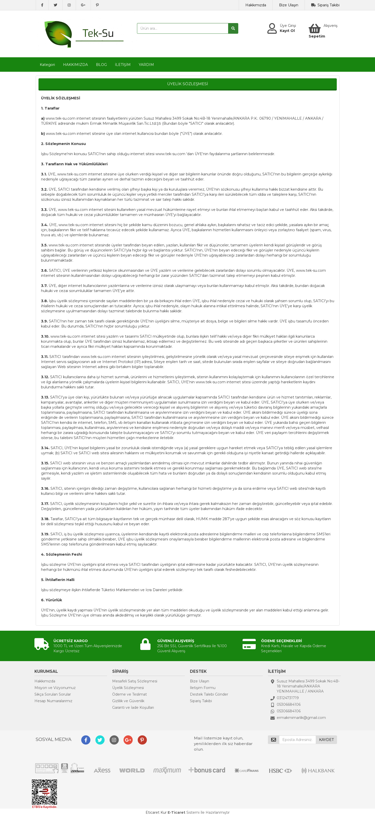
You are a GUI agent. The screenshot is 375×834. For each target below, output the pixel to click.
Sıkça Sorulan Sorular (52, 694)
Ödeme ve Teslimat (129, 694)
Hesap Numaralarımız (53, 701)
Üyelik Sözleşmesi (128, 687)
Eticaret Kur (156, 812)
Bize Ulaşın (288, 5)
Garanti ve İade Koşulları (133, 707)
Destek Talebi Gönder (209, 694)
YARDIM (146, 64)
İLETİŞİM (123, 64)
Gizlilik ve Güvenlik (128, 701)
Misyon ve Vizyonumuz (55, 687)
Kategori (47, 64)
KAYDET (326, 739)
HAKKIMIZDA (75, 64)
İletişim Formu (202, 687)
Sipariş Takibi (329, 5)
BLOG (101, 64)
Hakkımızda (255, 5)
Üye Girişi (288, 25)
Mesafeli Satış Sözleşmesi (134, 681)
